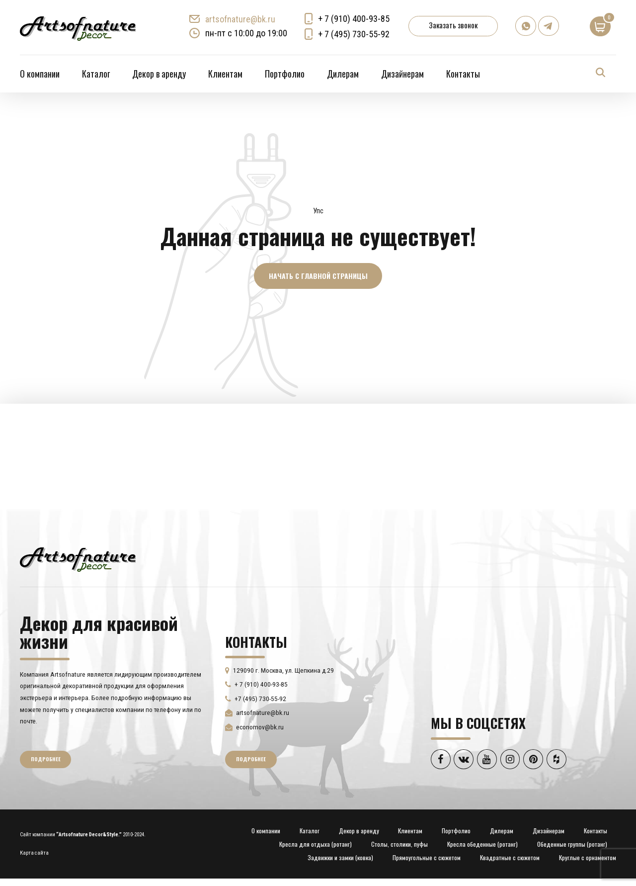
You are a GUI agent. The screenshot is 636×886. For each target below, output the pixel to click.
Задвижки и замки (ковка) (340, 858)
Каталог (96, 73)
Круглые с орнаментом (587, 858)
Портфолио (285, 73)
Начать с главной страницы (318, 275)
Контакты (463, 73)
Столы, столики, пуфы (399, 844)
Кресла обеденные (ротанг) (482, 844)
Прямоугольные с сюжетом (427, 858)
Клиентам (225, 73)
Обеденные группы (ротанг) (572, 844)
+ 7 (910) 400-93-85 (354, 18)
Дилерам (343, 73)
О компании (40, 73)
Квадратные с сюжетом (510, 858)
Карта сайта (34, 853)
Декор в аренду (159, 73)
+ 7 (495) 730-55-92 (354, 34)
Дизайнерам (402, 73)
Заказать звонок (453, 24)
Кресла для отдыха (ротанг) (315, 844)
